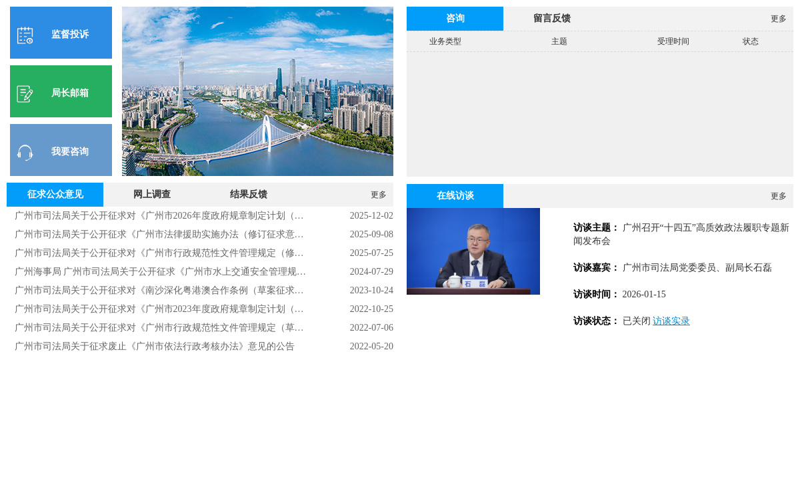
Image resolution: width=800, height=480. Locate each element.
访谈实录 (671, 321)
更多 (379, 194)
